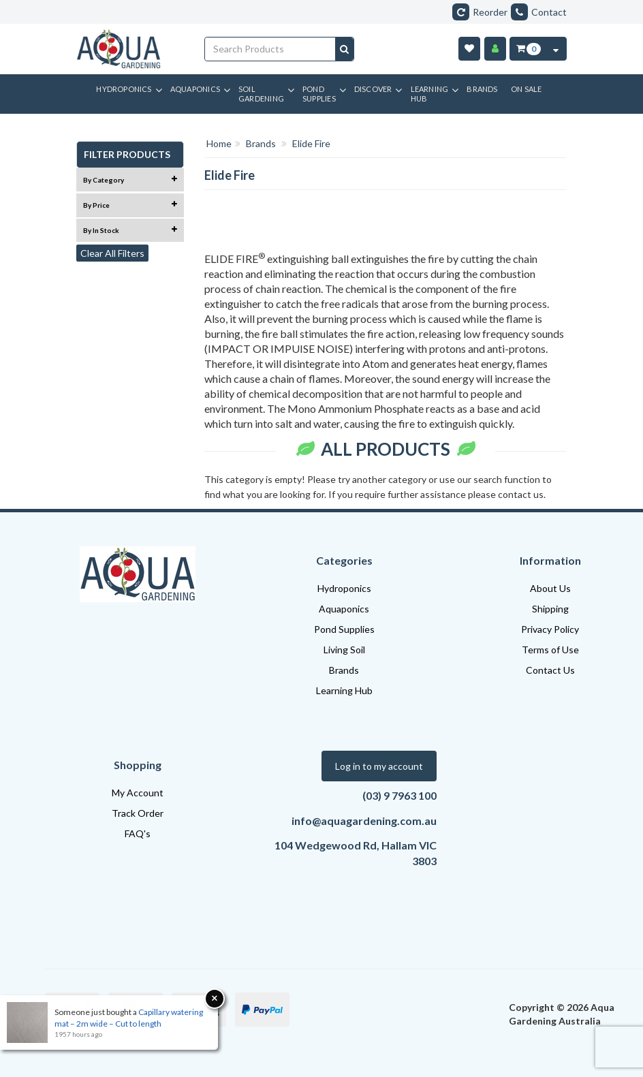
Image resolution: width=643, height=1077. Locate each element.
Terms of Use (550, 649)
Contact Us (550, 670)
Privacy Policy (550, 629)
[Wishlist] (469, 49)
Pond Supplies (344, 629)
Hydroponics (344, 588)
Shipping (550, 608)
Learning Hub (344, 690)
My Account (137, 792)
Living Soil (344, 649)
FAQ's (138, 833)
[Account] (495, 49)
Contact (539, 12)
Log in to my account (379, 766)
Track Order (137, 813)
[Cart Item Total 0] (527, 49)
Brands (344, 670)
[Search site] (344, 49)
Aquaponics (344, 608)
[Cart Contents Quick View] (556, 49)
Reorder (479, 12)
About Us (550, 588)
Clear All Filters (112, 253)
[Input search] (270, 49)
